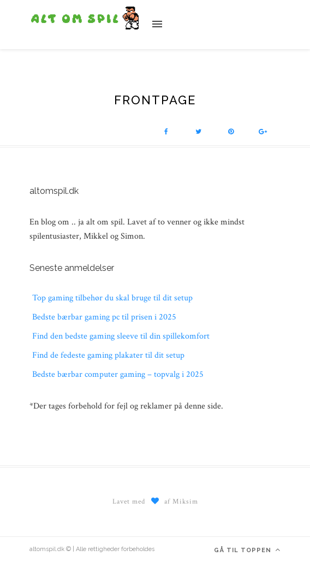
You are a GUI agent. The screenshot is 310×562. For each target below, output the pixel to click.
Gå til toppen (247, 550)
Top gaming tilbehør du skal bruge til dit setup (112, 298)
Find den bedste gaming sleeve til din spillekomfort (121, 336)
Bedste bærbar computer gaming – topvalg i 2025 (118, 374)
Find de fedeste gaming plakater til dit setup (108, 355)
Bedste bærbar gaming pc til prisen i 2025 (104, 317)
